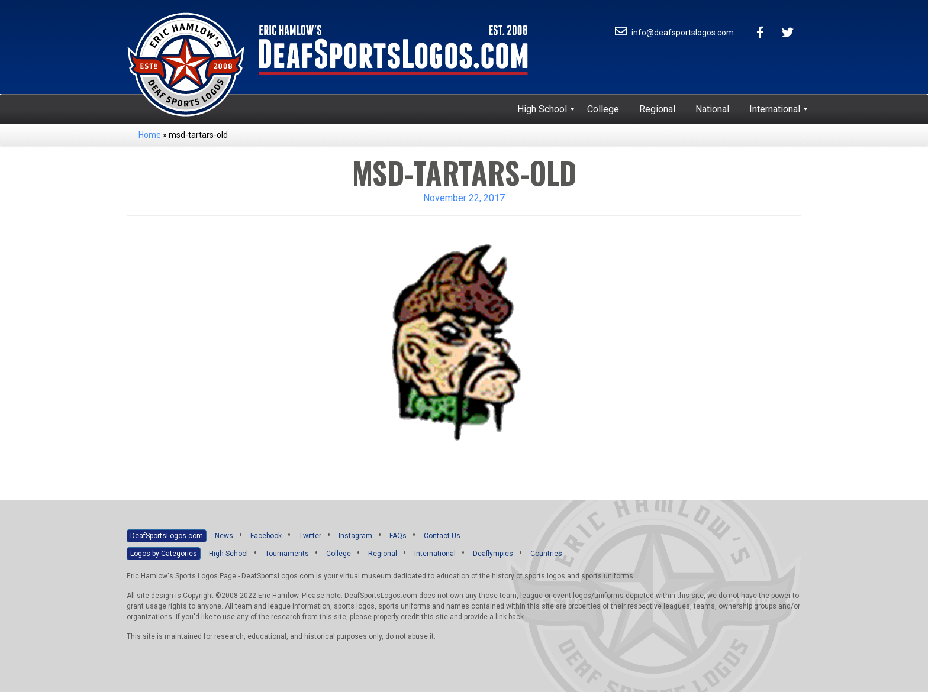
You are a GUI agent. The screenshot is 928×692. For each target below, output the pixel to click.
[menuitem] (542, 109)
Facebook (266, 536)
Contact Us (442, 536)
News (224, 536)
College (338, 553)
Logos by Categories (163, 553)
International (435, 553)
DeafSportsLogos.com (166, 536)
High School (228, 553)
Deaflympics (493, 553)
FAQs (398, 536)
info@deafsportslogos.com (674, 32)
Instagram (355, 536)
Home (149, 135)
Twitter (310, 536)
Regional (382, 553)
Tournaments (287, 553)
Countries (546, 553)
